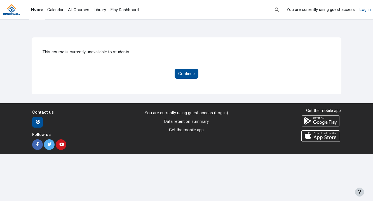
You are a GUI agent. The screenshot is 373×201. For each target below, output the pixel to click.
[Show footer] (359, 192)
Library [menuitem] (100, 9)
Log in (365, 9)
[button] (277, 9)
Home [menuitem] (37, 9)
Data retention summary (186, 121)
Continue (186, 73)
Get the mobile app (186, 129)
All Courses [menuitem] (78, 9)
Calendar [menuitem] (55, 9)
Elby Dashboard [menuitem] (125, 9)
